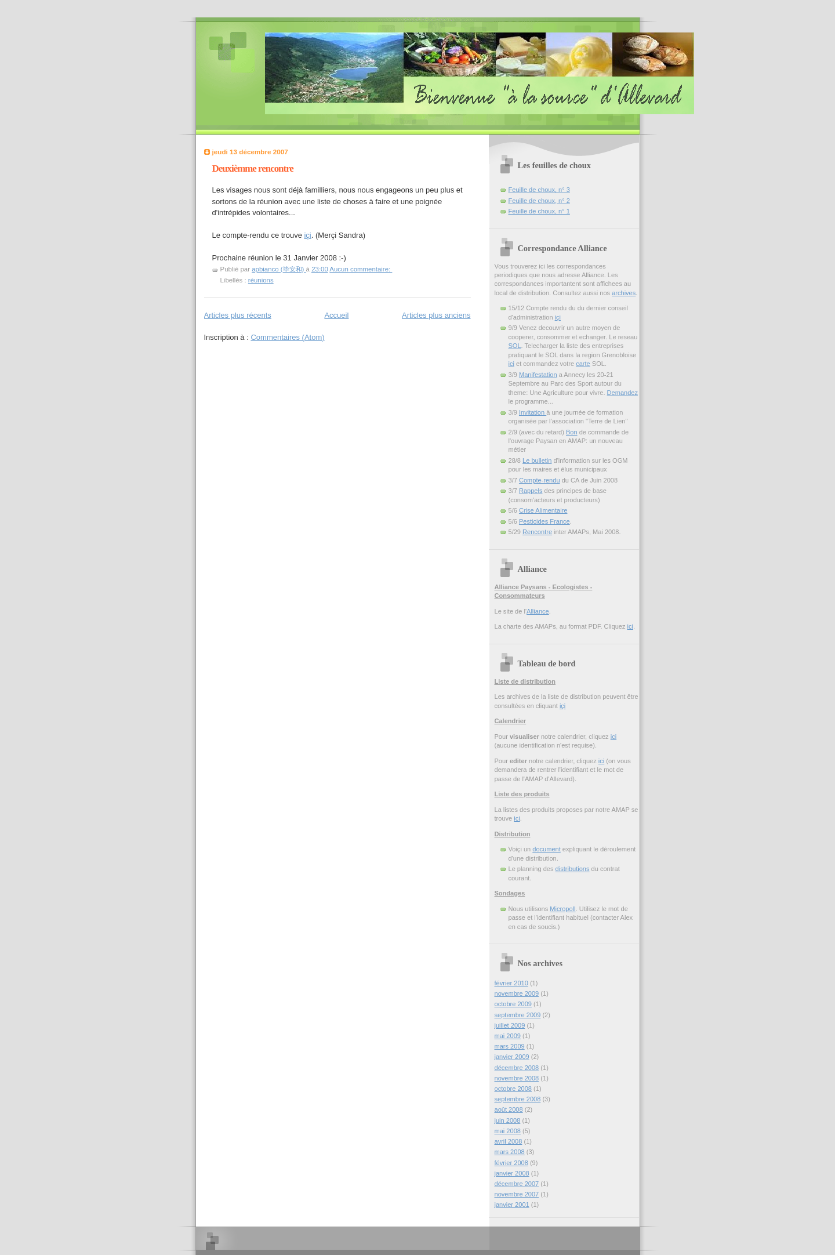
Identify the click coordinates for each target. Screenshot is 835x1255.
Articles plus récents (237, 315)
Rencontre (537, 531)
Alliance (538, 611)
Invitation (532, 412)
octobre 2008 (513, 1088)
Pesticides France (544, 521)
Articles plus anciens (436, 315)
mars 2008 (510, 1151)
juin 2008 (508, 1120)
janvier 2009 (512, 1056)
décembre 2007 (517, 1183)
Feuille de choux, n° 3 (539, 189)
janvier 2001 (512, 1204)
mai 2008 (508, 1130)
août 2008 (509, 1109)
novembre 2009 (517, 993)
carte (583, 363)
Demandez (622, 392)
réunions (261, 280)
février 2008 (511, 1162)
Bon (572, 432)
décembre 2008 (517, 1067)
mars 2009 (510, 1046)
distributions (573, 868)
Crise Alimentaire (543, 510)
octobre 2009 (513, 1003)
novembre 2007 (517, 1194)
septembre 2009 (518, 1014)
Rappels (531, 490)
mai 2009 (508, 1035)
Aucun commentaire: (360, 269)
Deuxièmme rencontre (252, 168)
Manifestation (538, 374)
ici (511, 363)
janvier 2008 (512, 1173)
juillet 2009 (510, 1025)
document (546, 849)
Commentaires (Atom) (287, 337)
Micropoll (562, 908)
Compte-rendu (539, 480)
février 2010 (511, 983)
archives (624, 292)
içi (307, 235)
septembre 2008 (518, 1099)
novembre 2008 (517, 1078)
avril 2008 (508, 1141)
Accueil (336, 315)
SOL (515, 345)
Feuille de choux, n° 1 (539, 211)
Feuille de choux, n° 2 (539, 200)
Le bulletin (536, 460)
